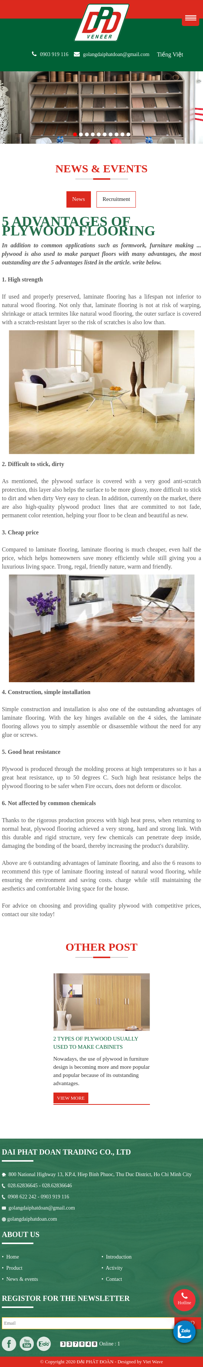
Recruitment (116, 199)
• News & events (20, 1279)
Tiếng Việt (170, 54)
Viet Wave (153, 1361)
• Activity (112, 1268)
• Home (10, 1257)
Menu (190, 17)
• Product (12, 1268)
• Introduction (117, 1257)
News (78, 199)
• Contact (112, 1279)
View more (71, 1098)
